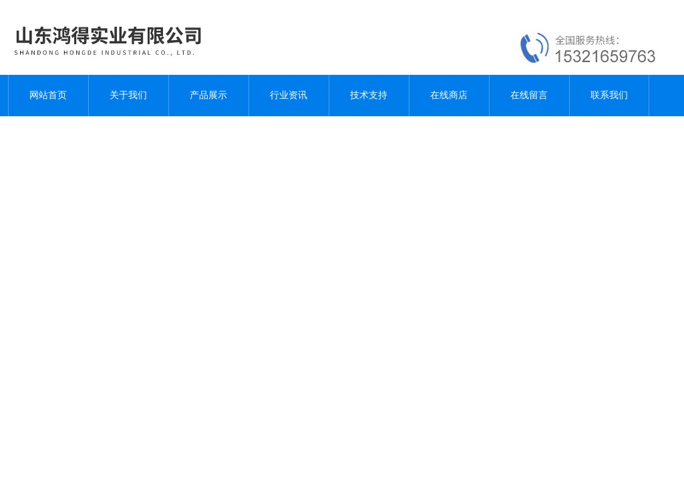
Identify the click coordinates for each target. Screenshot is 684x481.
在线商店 (449, 95)
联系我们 (609, 95)
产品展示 (208, 95)
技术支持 (368, 95)
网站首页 (48, 95)
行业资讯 (288, 95)
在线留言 (529, 95)
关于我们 (128, 95)
